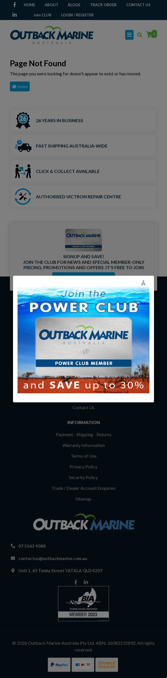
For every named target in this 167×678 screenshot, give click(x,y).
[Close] (145, 283)
